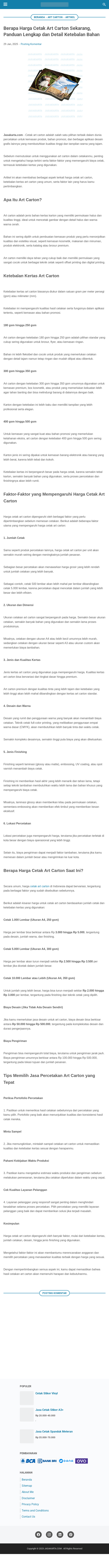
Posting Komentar (31, 52)
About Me (28, 1500)
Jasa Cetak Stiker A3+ (49, 1417)
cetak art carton (39, 894)
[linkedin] (60, 1542)
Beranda (27, 1487)
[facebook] (38, 1542)
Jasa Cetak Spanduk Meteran (54, 1439)
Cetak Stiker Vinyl (46, 1401)
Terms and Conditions (35, 1518)
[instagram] (49, 1542)
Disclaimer (28, 1506)
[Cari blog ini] (104, 4)
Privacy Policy (30, 1512)
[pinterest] (70, 1542)
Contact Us (28, 1524)
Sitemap (27, 1493)
